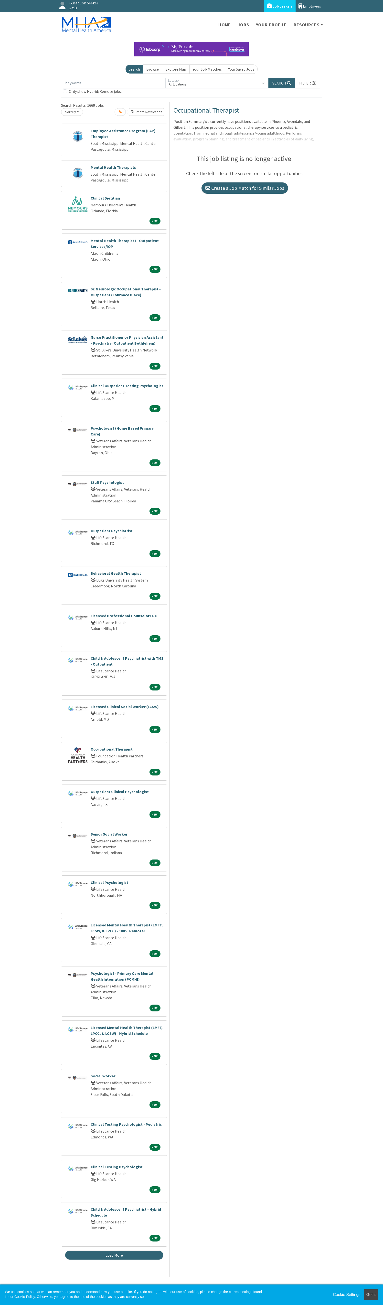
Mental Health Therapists (113, 167)
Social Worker (103, 1075)
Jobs (243, 25)
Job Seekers (280, 6)
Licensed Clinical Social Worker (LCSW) (125, 706)
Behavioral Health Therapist (116, 573)
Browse (152, 69)
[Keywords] (114, 83)
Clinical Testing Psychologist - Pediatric (126, 1124)
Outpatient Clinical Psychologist (120, 791)
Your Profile (271, 25)
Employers (309, 6)
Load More (114, 1255)
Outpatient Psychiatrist (112, 530)
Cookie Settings (346, 1295)
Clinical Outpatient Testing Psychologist (127, 385)
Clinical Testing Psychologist (117, 1166)
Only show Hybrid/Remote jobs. (95, 91)
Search (134, 69)
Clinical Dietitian (105, 198)
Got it (371, 1295)
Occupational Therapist (112, 749)
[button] (307, 83)
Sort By (70, 112)
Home (224, 25)
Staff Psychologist (107, 482)
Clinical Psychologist (109, 882)
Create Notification (146, 112)
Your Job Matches (207, 69)
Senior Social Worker (109, 834)
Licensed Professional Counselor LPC (124, 615)
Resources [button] (306, 25)
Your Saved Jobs (241, 69)
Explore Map (175, 69)
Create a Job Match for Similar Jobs (244, 188)
